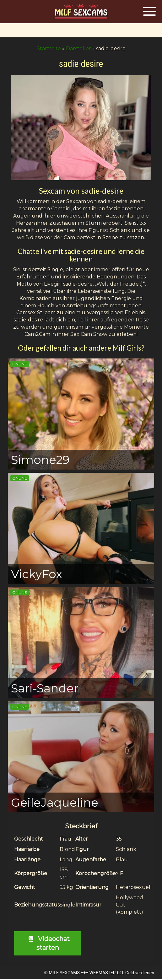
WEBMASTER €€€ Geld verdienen (121, 972)
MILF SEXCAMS (64, 972)
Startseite (49, 48)
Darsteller (78, 48)
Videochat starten (47, 943)
